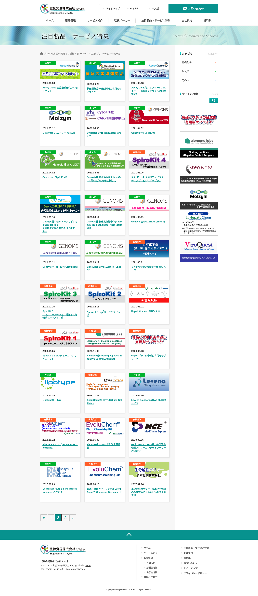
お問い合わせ (190, 563)
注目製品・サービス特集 (155, 20)
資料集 (207, 20)
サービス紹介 (95, 20)
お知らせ (150, 563)
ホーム (50, 20)
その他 (185, 80)
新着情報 (70, 20)
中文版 (155, 8)
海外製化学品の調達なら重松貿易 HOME (65, 53)
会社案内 (187, 20)
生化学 (185, 71)
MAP (88, 565)
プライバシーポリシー (195, 573)
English (134, 8)
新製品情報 (151, 567)
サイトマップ (113, 8)
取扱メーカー (122, 20)
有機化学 (187, 62)
